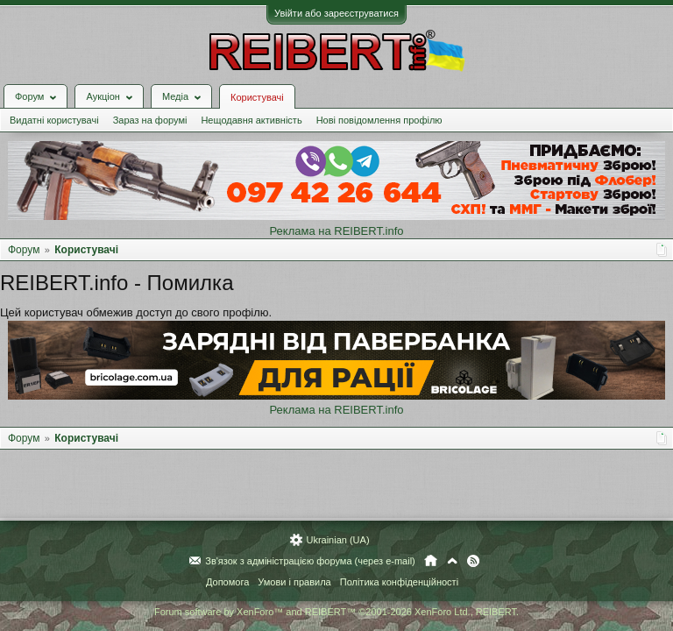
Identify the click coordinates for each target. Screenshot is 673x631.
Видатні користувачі (54, 120)
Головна (430, 561)
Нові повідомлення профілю (379, 120)
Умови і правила (294, 582)
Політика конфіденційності (399, 582)
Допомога (227, 582)
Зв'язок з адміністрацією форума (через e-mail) (310, 561)
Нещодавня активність (251, 120)
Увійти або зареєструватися (336, 13)
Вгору (452, 561)
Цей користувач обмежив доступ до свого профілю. (136, 312)
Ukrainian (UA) (337, 540)
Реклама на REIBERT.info (336, 231)
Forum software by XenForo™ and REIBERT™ (336, 611)
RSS (473, 561)
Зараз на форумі (150, 120)
